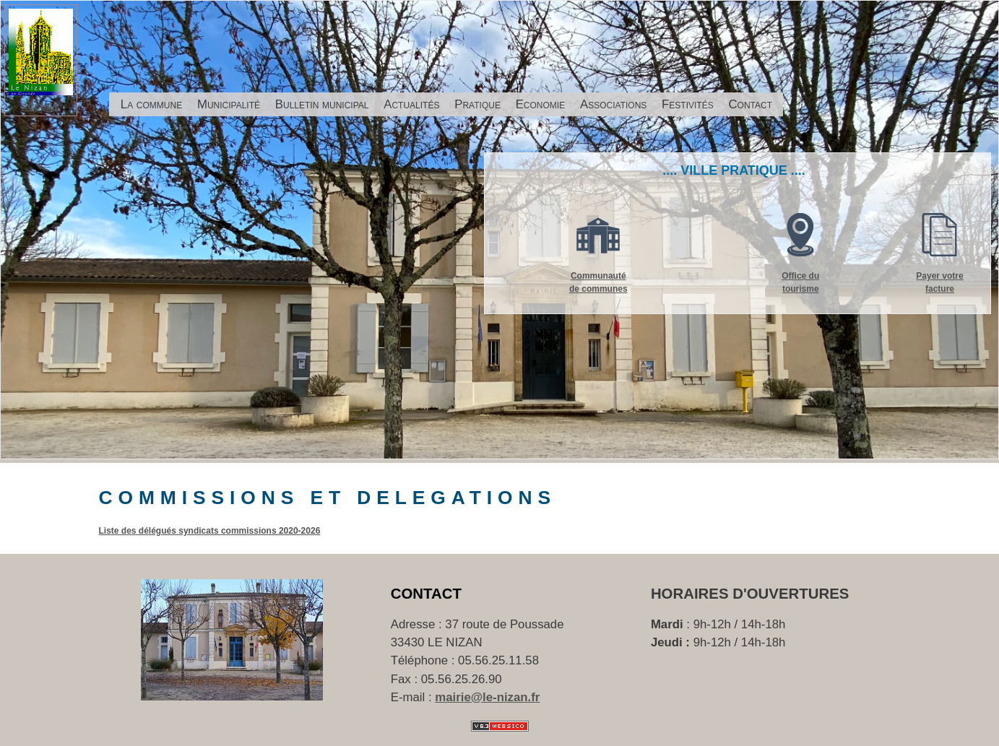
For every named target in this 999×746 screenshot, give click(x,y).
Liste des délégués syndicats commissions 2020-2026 (210, 531)
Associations (613, 104)
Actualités (411, 104)
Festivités (688, 104)
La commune (151, 104)
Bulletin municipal (322, 104)
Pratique (477, 104)
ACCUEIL (41, 107)
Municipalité (228, 104)
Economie (541, 104)
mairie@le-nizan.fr (487, 697)
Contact (750, 104)
